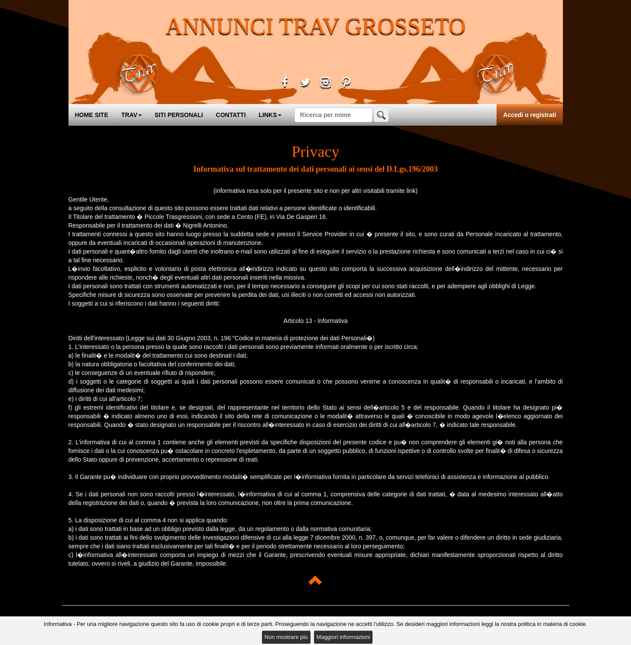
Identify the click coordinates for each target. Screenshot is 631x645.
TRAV (131, 114)
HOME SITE (91, 114)
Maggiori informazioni (343, 637)
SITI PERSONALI (179, 114)
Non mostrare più (286, 637)
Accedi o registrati (529, 114)
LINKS (270, 114)
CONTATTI (231, 114)
